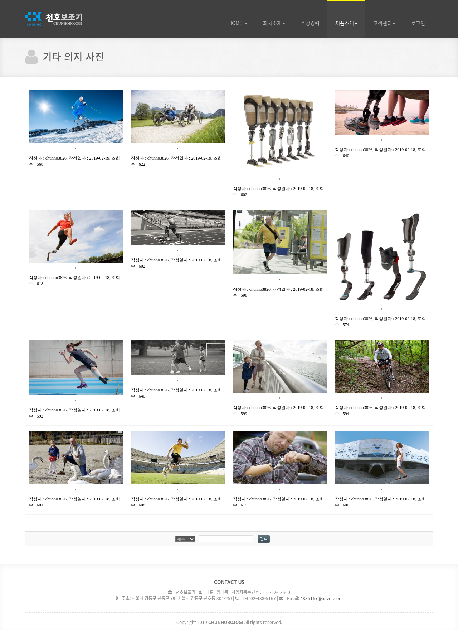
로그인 (418, 22)
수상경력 (310, 22)
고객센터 (384, 22)
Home (237, 22)
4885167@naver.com (321, 598)
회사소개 (274, 22)
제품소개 (346, 22)
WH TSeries (64, 19)
